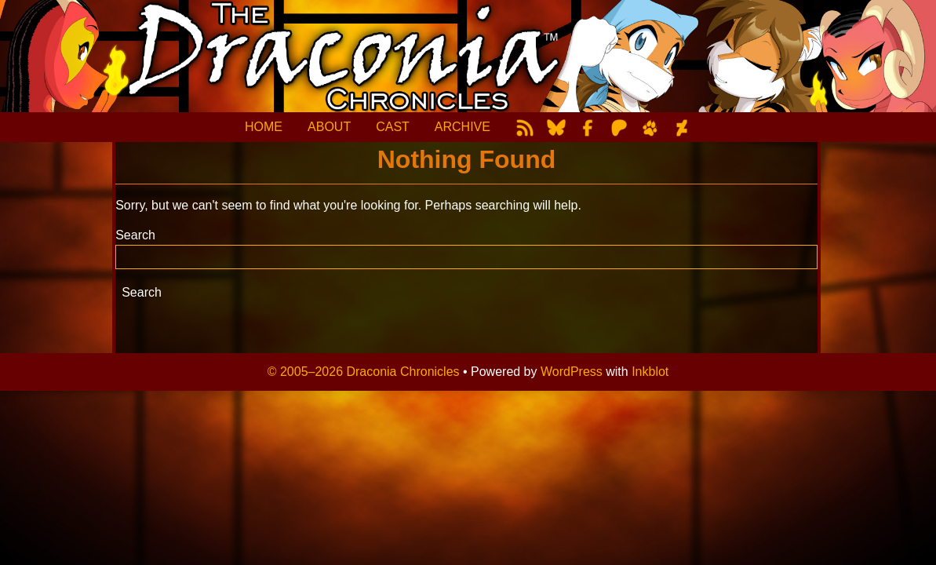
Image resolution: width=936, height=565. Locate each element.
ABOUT (329, 126)
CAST (393, 126)
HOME (263, 126)
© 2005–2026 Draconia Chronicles (364, 371)
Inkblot (650, 371)
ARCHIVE (462, 126)
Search (135, 235)
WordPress (572, 371)
